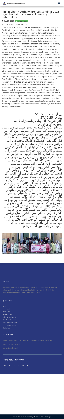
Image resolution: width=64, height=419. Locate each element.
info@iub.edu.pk (12, 348)
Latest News (22, 21)
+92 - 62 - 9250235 (14, 344)
